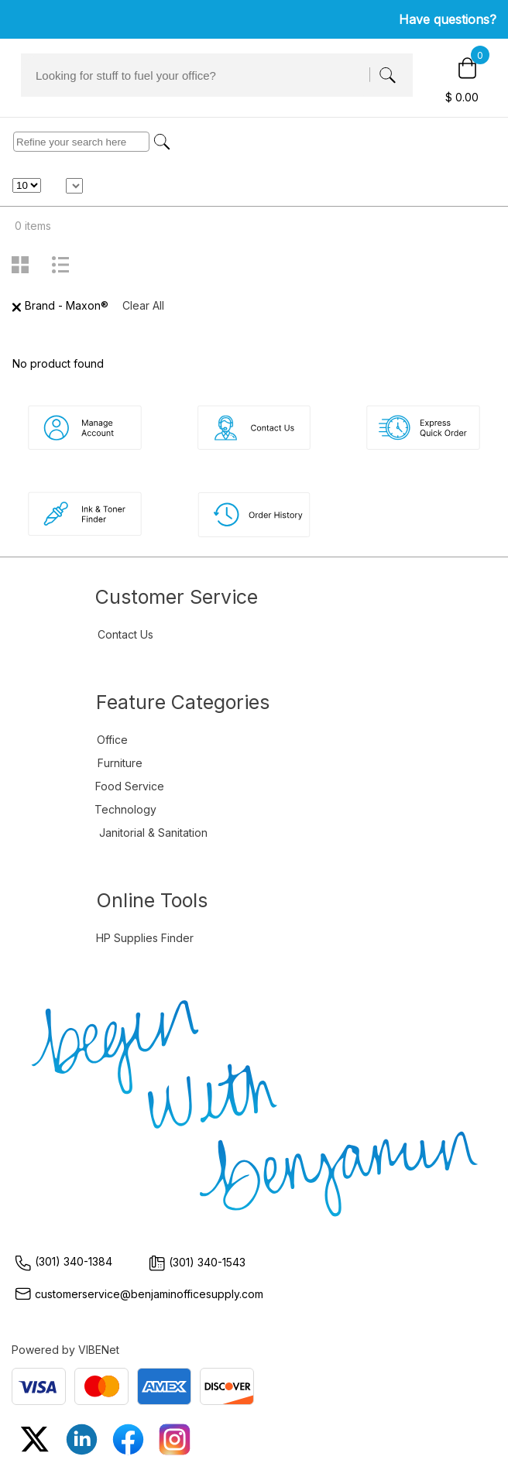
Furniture (120, 762)
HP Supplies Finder (145, 937)
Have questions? (447, 19)
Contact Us (125, 634)
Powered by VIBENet (65, 1349)
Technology (125, 809)
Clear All (143, 305)
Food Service (129, 786)
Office (112, 739)
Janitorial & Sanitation (153, 832)
